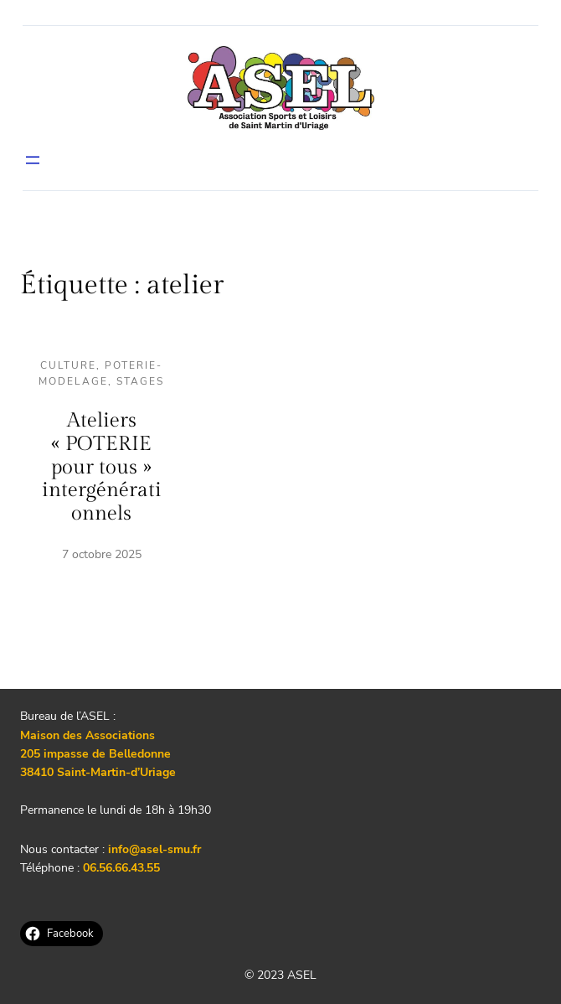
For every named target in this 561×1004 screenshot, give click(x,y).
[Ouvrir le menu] (33, 160)
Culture (68, 365)
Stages (140, 381)
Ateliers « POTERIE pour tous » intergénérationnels (102, 467)
